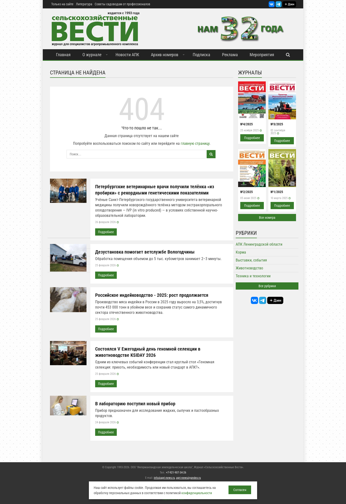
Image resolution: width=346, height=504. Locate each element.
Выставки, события (251, 260)
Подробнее (106, 232)
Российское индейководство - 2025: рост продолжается (151, 295)
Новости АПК (127, 54)
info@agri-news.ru (164, 478)
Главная (63, 54)
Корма (241, 252)
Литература (84, 4)
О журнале (91, 54)
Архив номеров (164, 54)
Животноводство (249, 268)
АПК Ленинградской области (259, 244)
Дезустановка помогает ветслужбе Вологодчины (145, 252)
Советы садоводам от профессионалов (122, 4)
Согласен (239, 490)
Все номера (267, 217)
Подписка (201, 54)
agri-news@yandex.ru (188, 478)
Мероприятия (262, 54)
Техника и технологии (253, 276)
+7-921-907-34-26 (176, 472)
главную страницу (195, 143)
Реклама (230, 54)
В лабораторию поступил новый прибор (135, 404)
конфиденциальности (196, 493)
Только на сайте (62, 4)
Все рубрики (267, 286)
